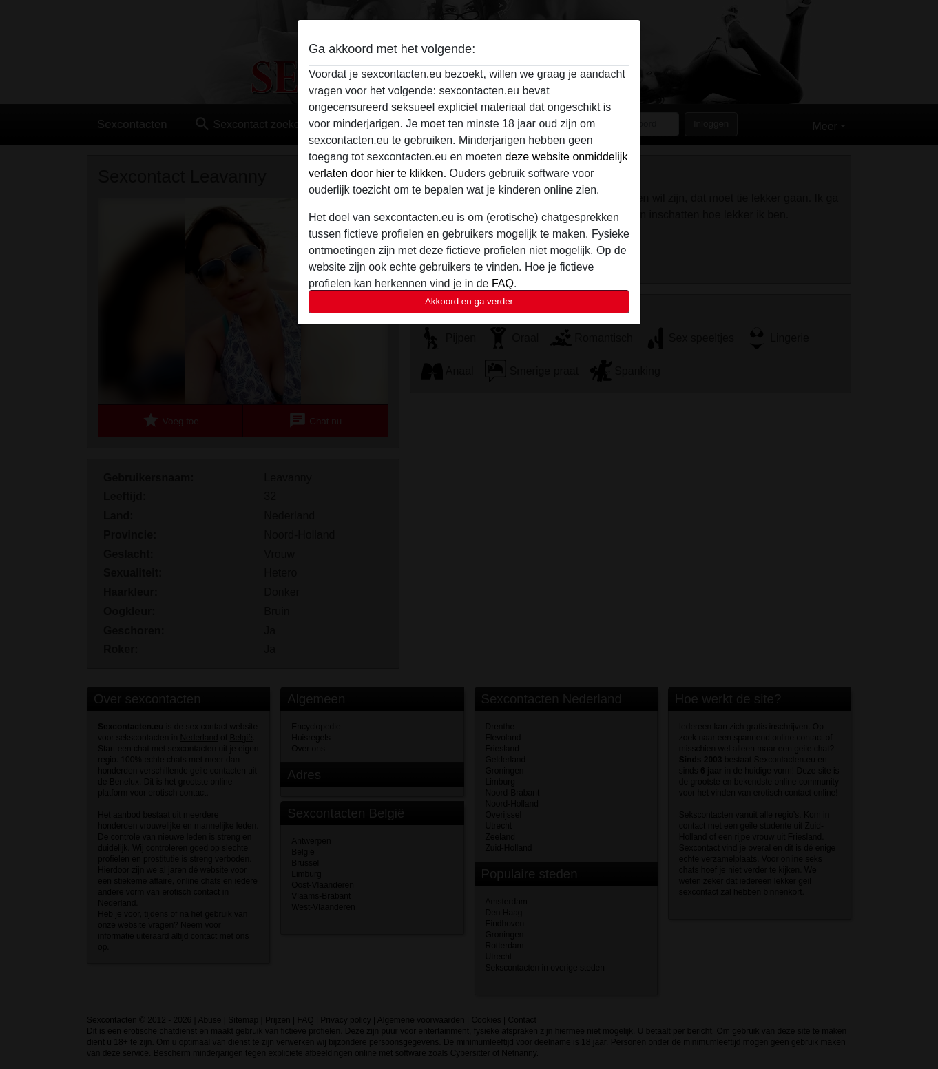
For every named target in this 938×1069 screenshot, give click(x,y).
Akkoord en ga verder (469, 301)
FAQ (503, 283)
